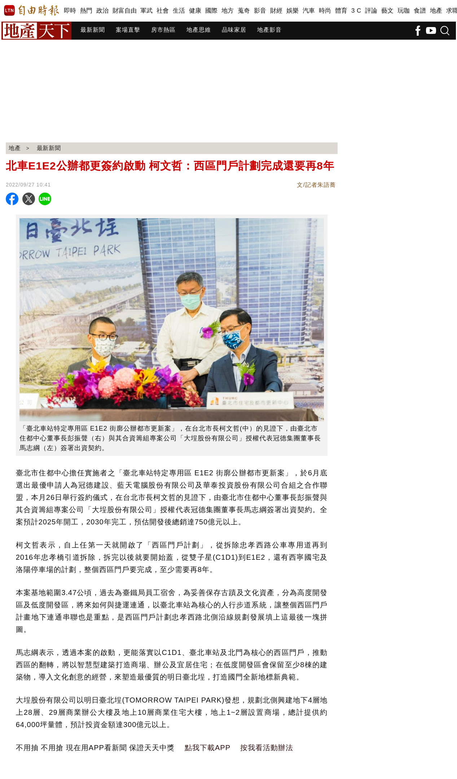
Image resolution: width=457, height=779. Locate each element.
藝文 (387, 10)
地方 (227, 10)
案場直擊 (128, 30)
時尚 (325, 10)
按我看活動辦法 (266, 748)
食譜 (420, 10)
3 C (356, 10)
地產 (436, 10)
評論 (371, 10)
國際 (211, 10)
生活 (179, 10)
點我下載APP (207, 748)
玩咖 (403, 10)
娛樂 (292, 10)
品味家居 (234, 30)
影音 (260, 10)
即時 (70, 10)
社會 (163, 10)
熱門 (86, 10)
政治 (102, 10)
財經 (276, 10)
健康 (195, 10)
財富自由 (125, 10)
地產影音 (269, 30)
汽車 (309, 10)
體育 (341, 10)
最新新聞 (92, 30)
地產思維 (198, 30)
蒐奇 (244, 10)
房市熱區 (163, 30)
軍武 (146, 10)
